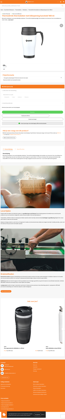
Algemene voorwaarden (6, 381)
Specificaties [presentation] (20, 149)
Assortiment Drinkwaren (9, 9)
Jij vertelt (35, 363)
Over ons (35, 361)
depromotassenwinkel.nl (7, 399)
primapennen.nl (5, 403)
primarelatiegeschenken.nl (7, 405)
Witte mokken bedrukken (38, 381)
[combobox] (32, 5)
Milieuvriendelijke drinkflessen (39, 389)
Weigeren (42, 414)
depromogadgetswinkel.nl (7, 401)
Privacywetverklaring (5, 383)
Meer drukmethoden (6, 291)
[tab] (7, 149)
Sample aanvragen (33, 119)
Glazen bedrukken (37, 385)
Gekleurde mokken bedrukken (39, 383)
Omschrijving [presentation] (8, 149)
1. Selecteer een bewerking (9, 90)
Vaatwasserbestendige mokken (40, 391)
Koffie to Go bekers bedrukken (39, 387)
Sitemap (35, 367)
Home (2, 9)
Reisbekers (25, 9)
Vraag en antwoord (37, 365)
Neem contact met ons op (9, 137)
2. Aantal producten (7, 103)
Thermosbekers (18, 9)
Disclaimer (3, 385)
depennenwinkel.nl (5, 397)
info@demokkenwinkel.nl (15, 134)
